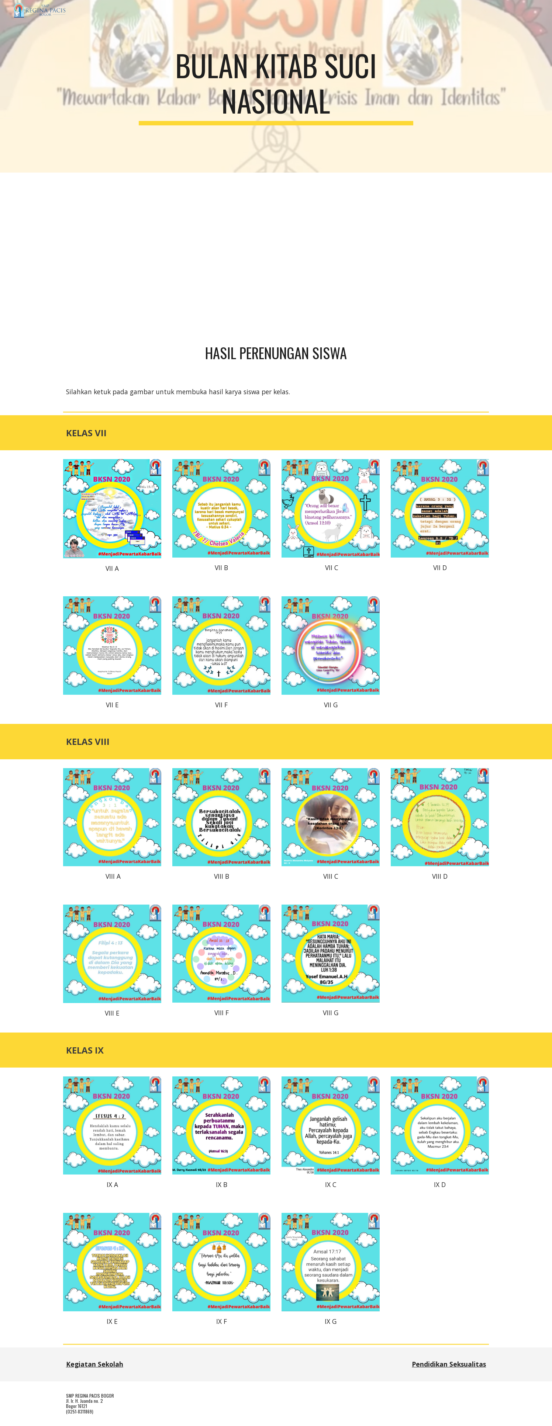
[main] (276, 86)
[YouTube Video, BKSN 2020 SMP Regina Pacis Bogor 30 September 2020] (276, 251)
